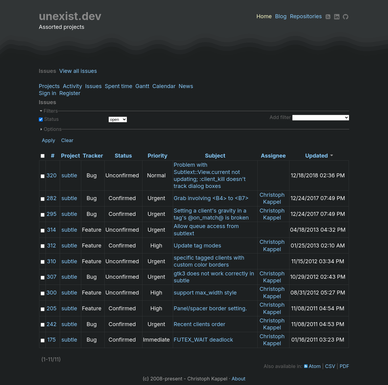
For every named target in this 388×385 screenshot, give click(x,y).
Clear (67, 140)
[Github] (345, 16)
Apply (48, 140)
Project (70, 155)
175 (51, 339)
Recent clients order (199, 324)
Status (51, 119)
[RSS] (328, 16)
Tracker (93, 155)
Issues (93, 86)
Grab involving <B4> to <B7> (211, 198)
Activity (72, 86)
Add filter (280, 117)
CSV (330, 366)
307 (51, 277)
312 (51, 245)
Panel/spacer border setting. (210, 308)
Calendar (164, 86)
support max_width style (205, 292)
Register (70, 93)
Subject (215, 155)
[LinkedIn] (336, 16)
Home (264, 16)
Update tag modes (197, 245)
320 (51, 175)
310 (51, 261)
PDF (344, 366)
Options (53, 129)
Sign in (47, 93)
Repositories (306, 16)
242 (51, 324)
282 (51, 198)
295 (52, 214)
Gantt (142, 86)
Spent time (118, 86)
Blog (280, 16)
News (186, 86)
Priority (157, 155)
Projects (49, 86)
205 (51, 308)
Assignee (273, 155)
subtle (69, 175)
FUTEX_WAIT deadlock (203, 339)
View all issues (80, 71)
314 (51, 230)
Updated (316, 155)
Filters (51, 111)
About (239, 379)
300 (51, 292)
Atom (315, 366)
